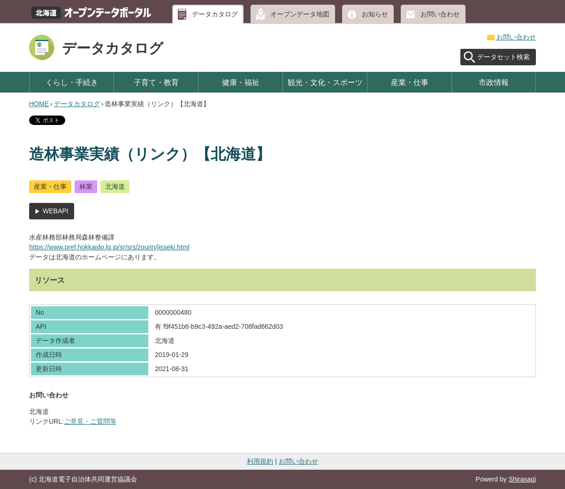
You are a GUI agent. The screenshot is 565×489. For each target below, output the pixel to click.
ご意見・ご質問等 (90, 421)
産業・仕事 (409, 82)
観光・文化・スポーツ (325, 82)
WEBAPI (55, 211)
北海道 (115, 186)
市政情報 (494, 82)
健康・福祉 (241, 82)
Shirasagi (522, 479)
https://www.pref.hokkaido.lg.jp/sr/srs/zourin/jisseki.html (109, 247)
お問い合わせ (440, 14)
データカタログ (215, 14)
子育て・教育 (156, 82)
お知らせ (375, 14)
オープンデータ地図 (299, 14)
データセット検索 (503, 57)
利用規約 (260, 461)
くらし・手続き (72, 82)
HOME (39, 104)
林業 (85, 186)
